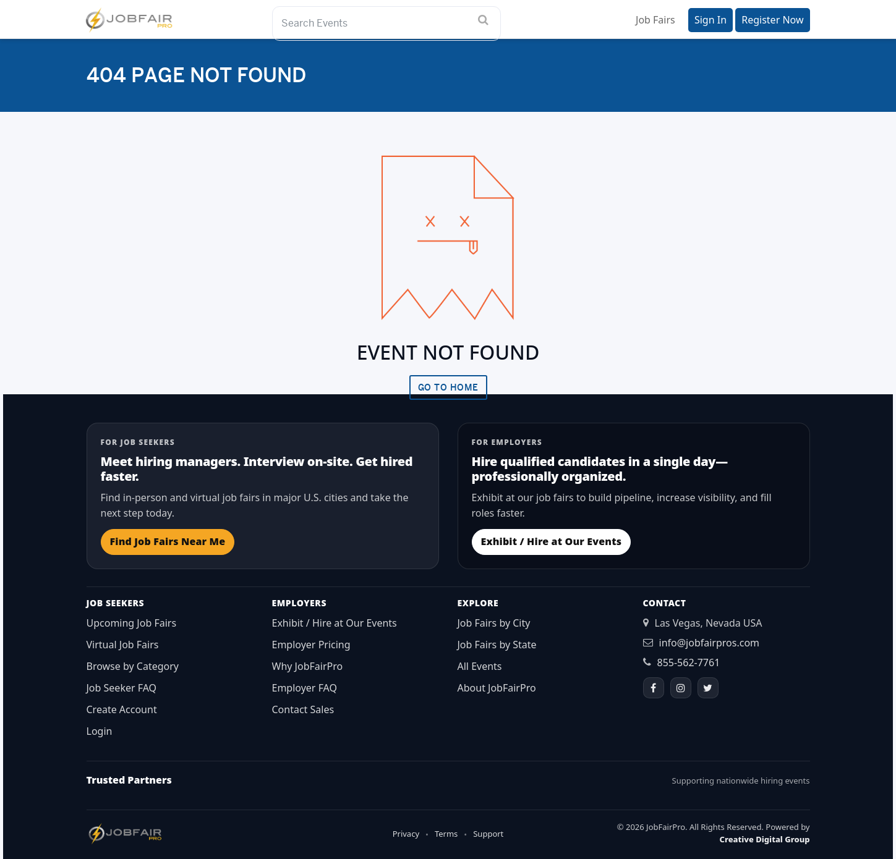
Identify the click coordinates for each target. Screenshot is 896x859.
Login (100, 731)
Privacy (406, 833)
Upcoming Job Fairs (132, 623)
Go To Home (448, 387)
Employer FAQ (305, 688)
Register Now (772, 20)
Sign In (710, 20)
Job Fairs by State (497, 644)
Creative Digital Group (765, 839)
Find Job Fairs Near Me (168, 541)
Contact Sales (303, 709)
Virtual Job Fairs (123, 644)
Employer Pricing (311, 644)
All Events (480, 666)
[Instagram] (680, 687)
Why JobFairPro (307, 666)
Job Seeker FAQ (122, 688)
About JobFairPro (497, 688)
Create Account (122, 709)
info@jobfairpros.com (709, 643)
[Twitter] (708, 687)
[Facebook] (653, 687)
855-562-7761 (688, 662)
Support (488, 833)
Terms (446, 833)
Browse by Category (133, 666)
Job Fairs (655, 20)
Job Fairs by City (494, 623)
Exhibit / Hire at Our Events (551, 541)
